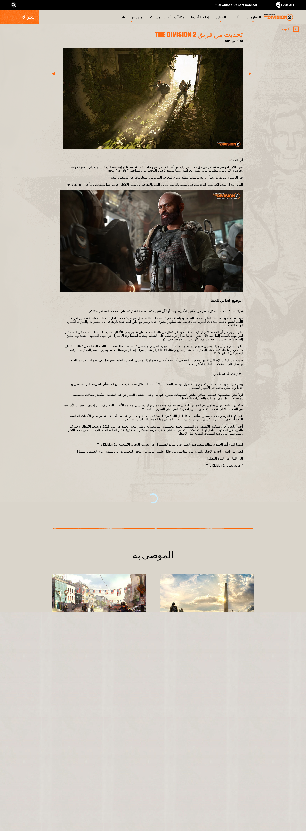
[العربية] (34, 730)
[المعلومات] (253, 17)
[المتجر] (271, 754)
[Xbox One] (141, 771)
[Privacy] (271, 806)
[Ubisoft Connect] (271, 763)
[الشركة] (271, 772)
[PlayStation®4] (141, 780)
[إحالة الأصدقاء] (200, 17)
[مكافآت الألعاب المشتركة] (168, 17)
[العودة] (290, 29)
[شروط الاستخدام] (271, 813)
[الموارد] (221, 17)
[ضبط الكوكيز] (291, 826)
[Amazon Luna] (141, 798)
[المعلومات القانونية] (271, 819)
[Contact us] (271, 800)
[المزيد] (244, 652)
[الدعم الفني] (271, 789)
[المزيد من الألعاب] (132, 17)
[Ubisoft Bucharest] (192, 785)
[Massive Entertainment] (192, 774)
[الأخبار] (238, 17)
